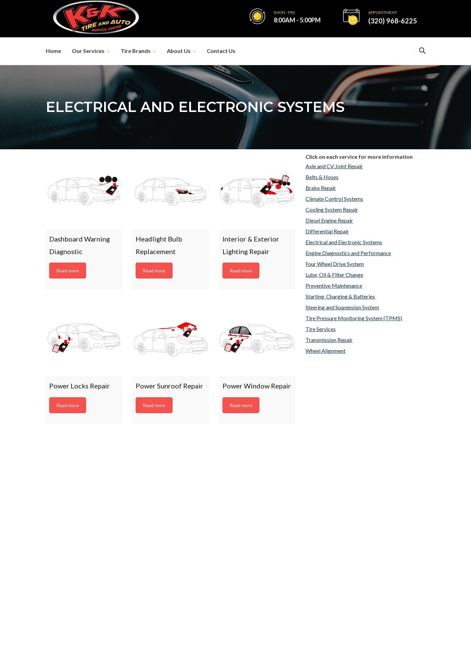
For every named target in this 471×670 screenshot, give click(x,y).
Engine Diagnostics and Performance (348, 253)
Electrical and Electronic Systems (344, 242)
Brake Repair (321, 188)
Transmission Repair (329, 340)
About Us (179, 50)
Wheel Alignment (326, 350)
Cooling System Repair (332, 209)
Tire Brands (136, 50)
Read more (67, 270)
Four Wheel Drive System (335, 264)
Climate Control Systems (334, 198)
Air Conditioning (348, 573)
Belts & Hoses (322, 177)
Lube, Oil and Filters (352, 561)
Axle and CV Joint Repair (334, 166)
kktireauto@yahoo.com (363, 469)
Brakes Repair (345, 538)
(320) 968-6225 (392, 21)
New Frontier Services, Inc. (299, 657)
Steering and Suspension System (342, 307)
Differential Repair (327, 231)
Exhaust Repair (346, 584)
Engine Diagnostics (351, 550)
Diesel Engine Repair (329, 220)
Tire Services (321, 329)
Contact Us (221, 50)
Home (53, 50)
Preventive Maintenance (334, 285)
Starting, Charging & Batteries (340, 296)
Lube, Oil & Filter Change (334, 274)
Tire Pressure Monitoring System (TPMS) (354, 318)
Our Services (88, 50)
